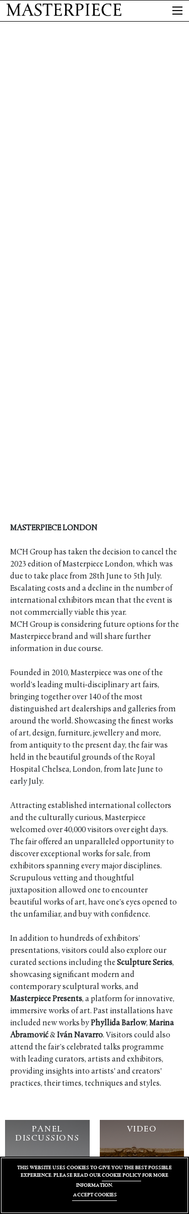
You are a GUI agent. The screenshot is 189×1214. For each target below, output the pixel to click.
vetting (65, 878)
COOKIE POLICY (121, 1175)
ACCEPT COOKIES (94, 1194)
